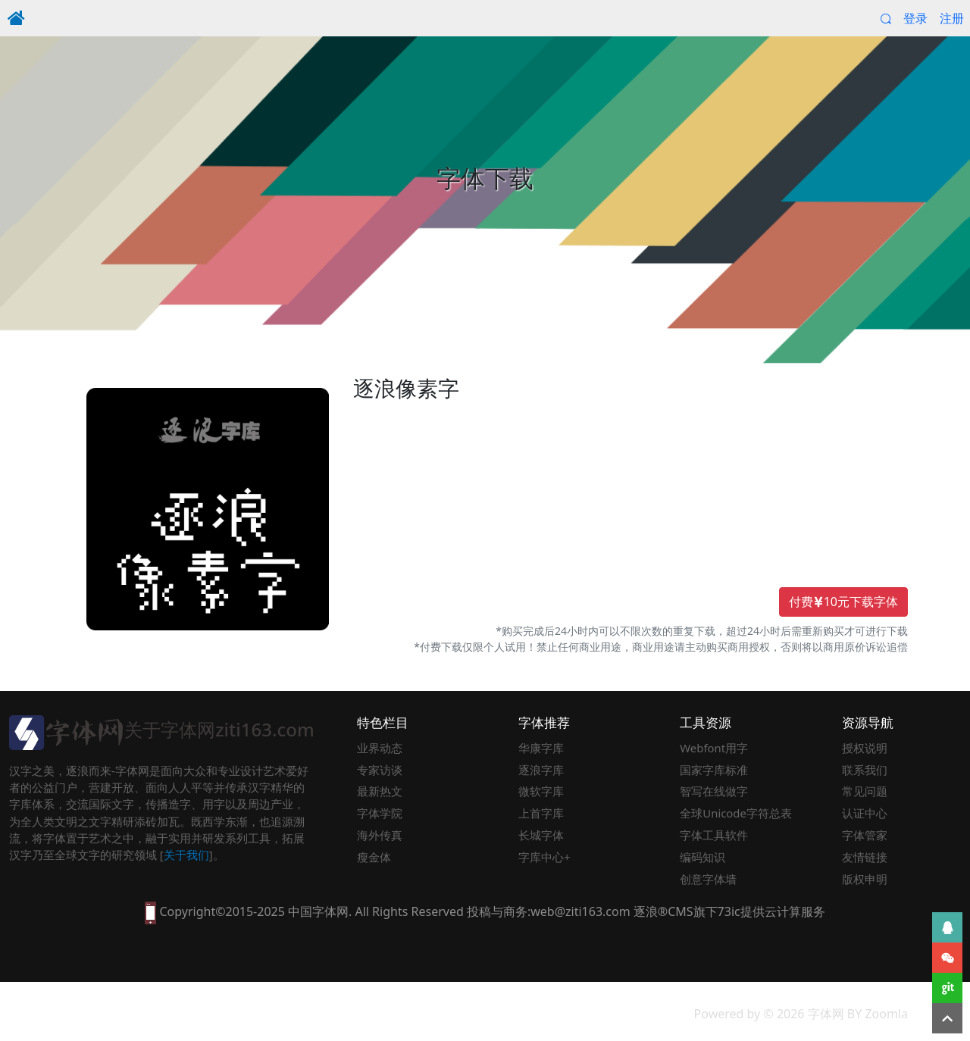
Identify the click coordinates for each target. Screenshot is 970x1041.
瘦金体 (374, 856)
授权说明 (864, 747)
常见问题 (864, 791)
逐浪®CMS (663, 911)
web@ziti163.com (580, 911)
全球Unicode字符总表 (736, 813)
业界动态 (379, 747)
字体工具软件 (714, 834)
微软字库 (541, 791)
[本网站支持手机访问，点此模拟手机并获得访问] (150, 911)
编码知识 (702, 856)
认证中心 (864, 813)
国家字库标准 (714, 769)
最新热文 (379, 791)
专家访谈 (379, 769)
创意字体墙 (708, 878)
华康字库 (541, 747)
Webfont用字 (714, 747)
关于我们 (186, 854)
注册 (952, 18)
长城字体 (541, 834)
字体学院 (379, 813)
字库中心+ (544, 856)
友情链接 (864, 856)
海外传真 (379, 834)
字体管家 (864, 834)
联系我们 (864, 769)
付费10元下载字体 (843, 602)
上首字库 (541, 813)
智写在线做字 (714, 791)
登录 (915, 18)
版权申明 (864, 878)
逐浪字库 (541, 769)
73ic (729, 911)
